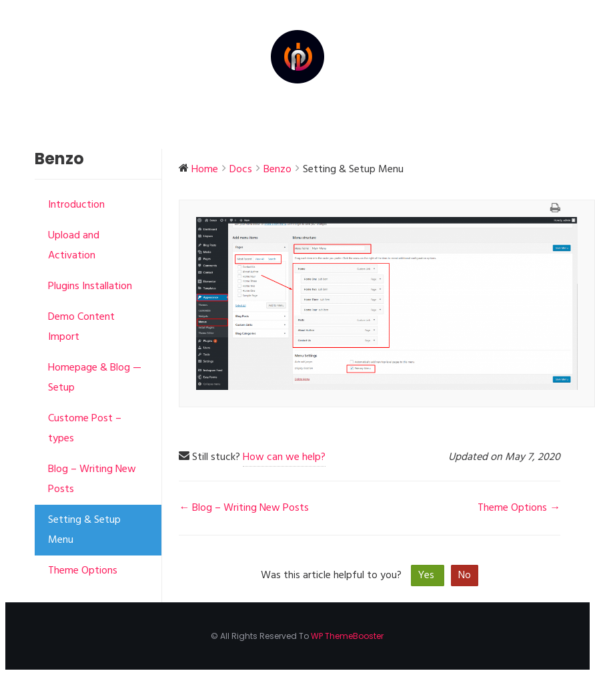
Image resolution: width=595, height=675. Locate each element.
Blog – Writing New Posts (92, 479)
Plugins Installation (90, 286)
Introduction (76, 205)
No (464, 575)
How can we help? (284, 457)
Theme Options (82, 571)
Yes (427, 575)
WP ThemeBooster (347, 636)
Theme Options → (519, 508)
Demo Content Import (81, 327)
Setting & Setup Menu (84, 530)
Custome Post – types (84, 428)
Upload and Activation (73, 245)
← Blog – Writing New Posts (244, 508)
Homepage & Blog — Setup (94, 378)
